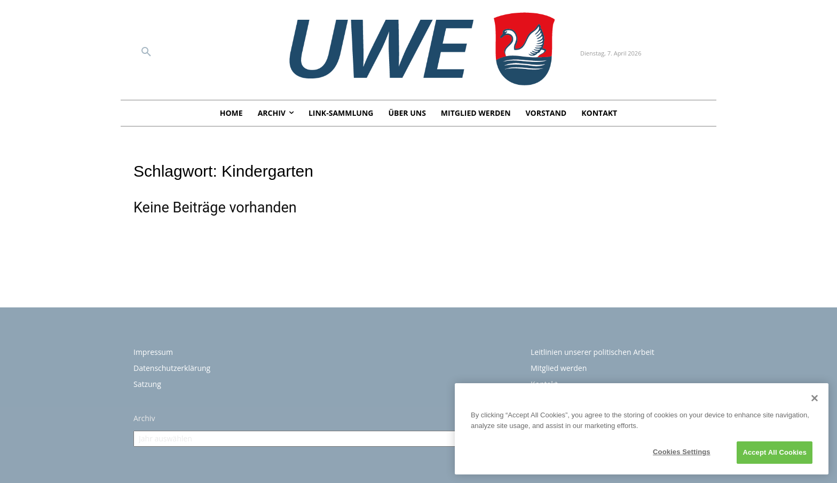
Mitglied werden (559, 368)
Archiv (144, 418)
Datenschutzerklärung (171, 368)
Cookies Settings (681, 452)
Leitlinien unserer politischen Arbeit (592, 352)
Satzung (147, 384)
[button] (146, 52)
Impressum (153, 352)
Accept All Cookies (775, 452)
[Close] (814, 398)
